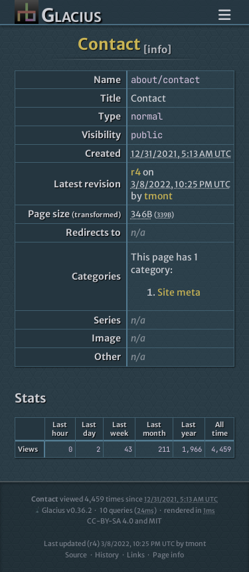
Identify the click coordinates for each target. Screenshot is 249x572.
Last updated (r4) (109, 543)
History (107, 555)
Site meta (179, 292)
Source (76, 555)
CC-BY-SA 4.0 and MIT (124, 521)
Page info (168, 555)
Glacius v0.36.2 (63, 510)
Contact (109, 44)
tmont (158, 196)
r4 (136, 172)
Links (136, 555)
